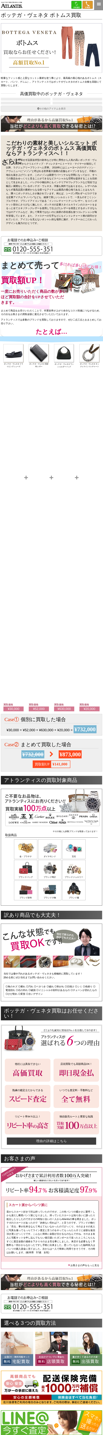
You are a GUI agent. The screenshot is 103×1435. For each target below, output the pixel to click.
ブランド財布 (26, 908)
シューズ (77, 110)
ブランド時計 (50, 887)
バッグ (25, 101)
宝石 (76, 866)
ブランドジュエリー (75, 887)
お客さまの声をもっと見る (83, 1277)
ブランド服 (75, 908)
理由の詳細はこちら (51, 1153)
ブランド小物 (50, 908)
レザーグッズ (77, 101)
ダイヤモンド (50, 866)
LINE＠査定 (76, 5)
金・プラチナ (26, 866)
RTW (25, 110)
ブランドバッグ (25, 887)
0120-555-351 (87, 5)
